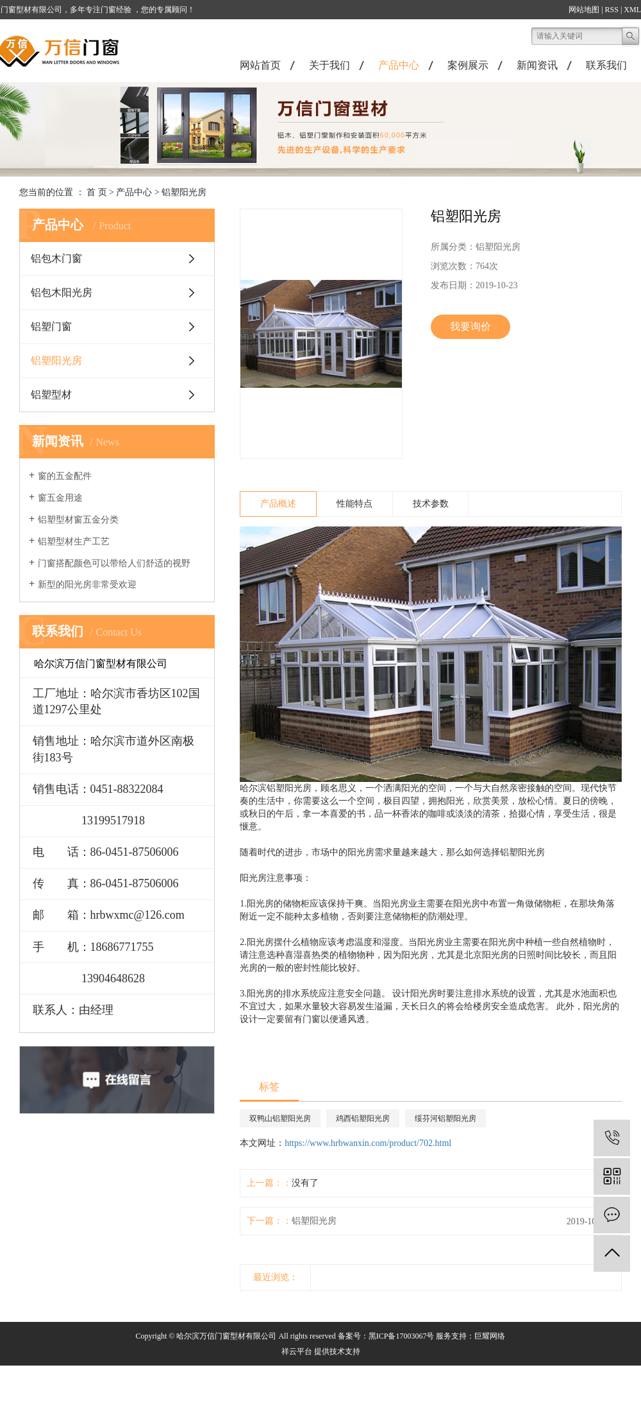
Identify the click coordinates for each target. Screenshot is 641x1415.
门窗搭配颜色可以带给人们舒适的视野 (114, 563)
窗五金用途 (60, 498)
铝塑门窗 (51, 326)
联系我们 (606, 65)
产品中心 (398, 65)
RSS (612, 9)
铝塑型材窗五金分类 (78, 520)
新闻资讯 (537, 65)
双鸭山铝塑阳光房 (280, 1118)
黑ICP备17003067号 (402, 1336)
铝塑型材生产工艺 (74, 541)
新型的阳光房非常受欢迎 (87, 584)
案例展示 (467, 65)
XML (632, 9)
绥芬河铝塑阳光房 (445, 1118)
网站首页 (260, 65)
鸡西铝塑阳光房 (363, 1118)
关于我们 (329, 65)
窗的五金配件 (65, 476)
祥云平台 (296, 1351)
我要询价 (470, 326)
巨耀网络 (489, 1336)
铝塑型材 (51, 394)
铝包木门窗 (56, 258)
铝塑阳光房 (184, 192)
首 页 (97, 192)
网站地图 (584, 9)
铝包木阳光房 (61, 292)
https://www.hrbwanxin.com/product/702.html (368, 1143)
